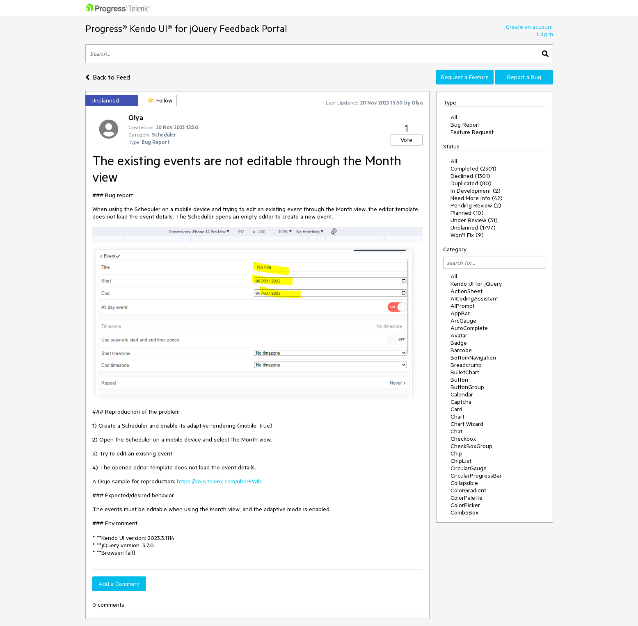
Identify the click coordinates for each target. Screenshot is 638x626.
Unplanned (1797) (473, 227)
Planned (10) (467, 212)
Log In (545, 34)
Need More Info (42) (476, 198)
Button (459, 379)
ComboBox (464, 512)
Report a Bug (524, 77)
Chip (456, 453)
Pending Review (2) (475, 205)
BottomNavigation (473, 357)
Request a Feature (465, 77)
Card (456, 409)
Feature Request (472, 132)
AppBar (460, 313)
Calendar (461, 394)
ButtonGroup (467, 387)
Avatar (458, 335)
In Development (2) (475, 190)
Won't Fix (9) (467, 235)
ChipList (460, 460)
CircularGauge (468, 468)
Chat (456, 431)
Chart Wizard (466, 424)
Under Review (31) (474, 220)
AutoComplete (469, 328)
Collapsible (464, 483)
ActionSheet (466, 291)
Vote (406, 139)
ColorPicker (465, 505)
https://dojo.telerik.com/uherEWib (219, 481)
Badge (458, 342)
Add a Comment (119, 583)
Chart (457, 416)
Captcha (460, 401)
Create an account (529, 26)
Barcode (461, 350)
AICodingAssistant (474, 298)
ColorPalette (466, 497)
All (453, 117)
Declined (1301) (470, 176)
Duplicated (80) (471, 183)
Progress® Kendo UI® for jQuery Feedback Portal (186, 28)
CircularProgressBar (476, 475)
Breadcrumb (466, 365)
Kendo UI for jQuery (476, 283)
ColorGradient (468, 490)
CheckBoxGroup (471, 446)
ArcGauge (463, 320)
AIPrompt (462, 306)
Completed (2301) (473, 168)
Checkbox (463, 438)
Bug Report (465, 124)
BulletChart (464, 372)
